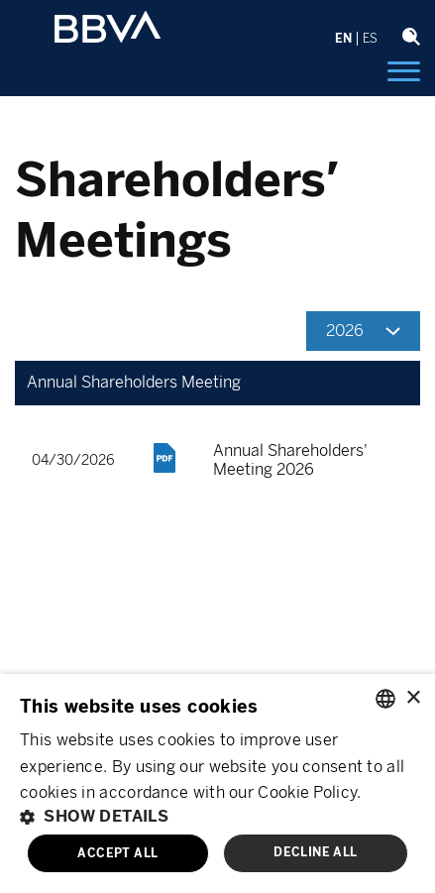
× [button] (412, 698)
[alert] (217, 783)
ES (370, 39)
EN (343, 39)
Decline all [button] (315, 852)
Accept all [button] (117, 853)
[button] (217, 816)
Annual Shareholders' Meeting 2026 (290, 460)
